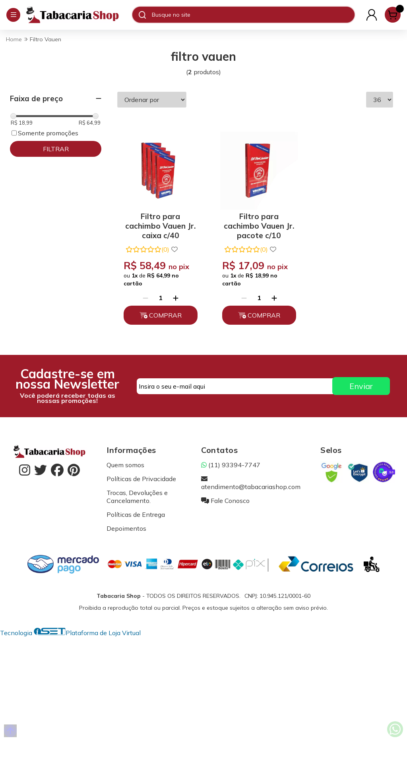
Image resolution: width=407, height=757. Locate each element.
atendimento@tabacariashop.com (250, 480)
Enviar (361, 384)
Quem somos (125, 462)
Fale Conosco (225, 498)
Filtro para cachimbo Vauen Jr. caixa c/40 (159, 222)
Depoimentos (126, 526)
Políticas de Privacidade (141, 476)
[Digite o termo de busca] (253, 14)
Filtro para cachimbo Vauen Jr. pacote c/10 (255, 222)
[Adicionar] (174, 295)
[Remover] (144, 295)
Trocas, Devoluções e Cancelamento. (137, 494)
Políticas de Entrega (136, 512)
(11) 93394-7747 (230, 462)
